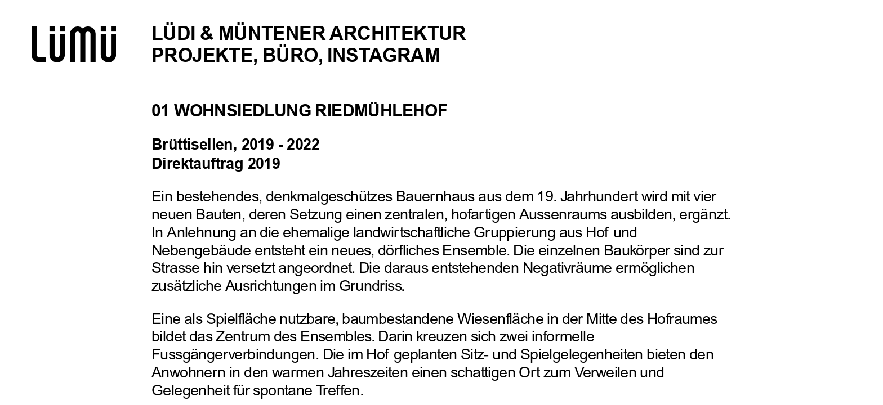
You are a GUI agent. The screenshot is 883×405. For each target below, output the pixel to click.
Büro (290, 55)
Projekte (202, 55)
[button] (820, 202)
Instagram (383, 55)
